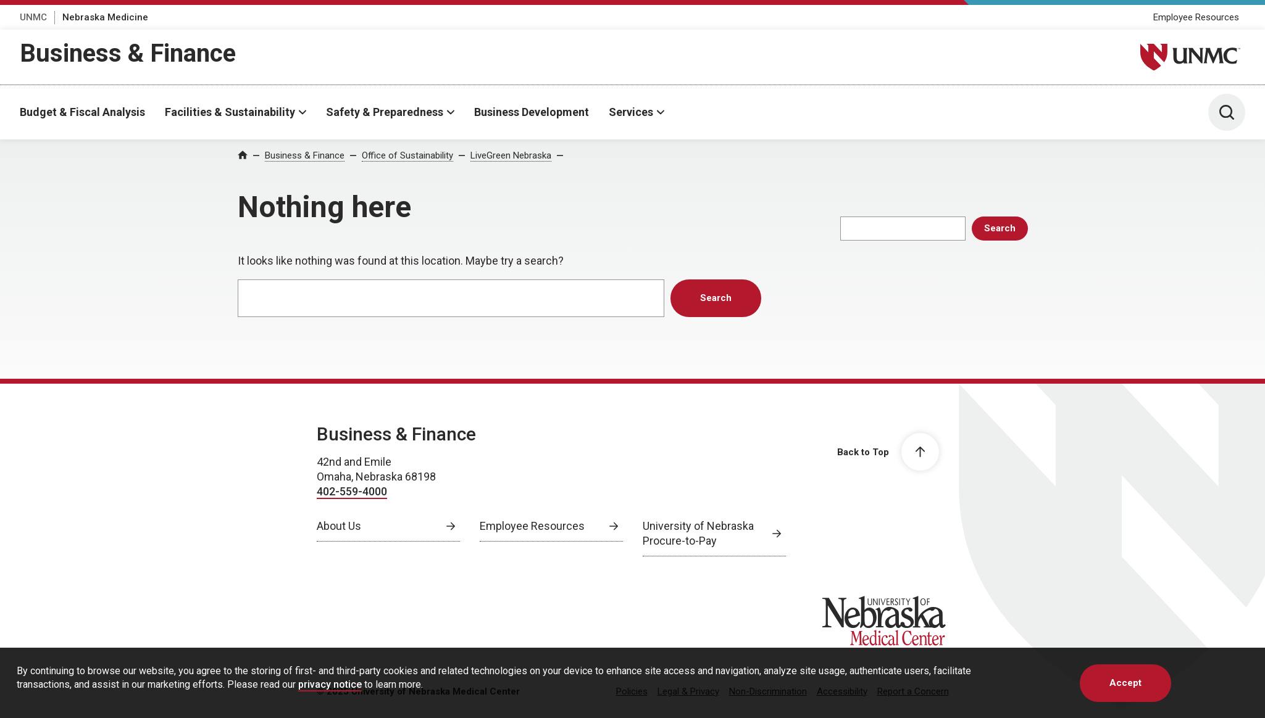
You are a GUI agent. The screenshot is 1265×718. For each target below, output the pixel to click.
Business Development (531, 111)
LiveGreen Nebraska (510, 155)
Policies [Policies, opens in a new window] (632, 691)
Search (1000, 228)
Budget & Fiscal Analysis (82, 111)
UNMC (33, 17)
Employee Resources (1196, 17)
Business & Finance (128, 53)
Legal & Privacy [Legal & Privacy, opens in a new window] (688, 691)
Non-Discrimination (768, 691)
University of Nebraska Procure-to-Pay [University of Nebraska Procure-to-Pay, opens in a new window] (698, 533)
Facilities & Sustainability (230, 111)
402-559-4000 (352, 491)
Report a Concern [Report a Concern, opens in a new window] (913, 691)
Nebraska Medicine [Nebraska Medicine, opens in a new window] (105, 17)
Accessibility (842, 691)
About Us (339, 525)
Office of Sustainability (407, 155)
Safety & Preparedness (384, 111)
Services (631, 111)
